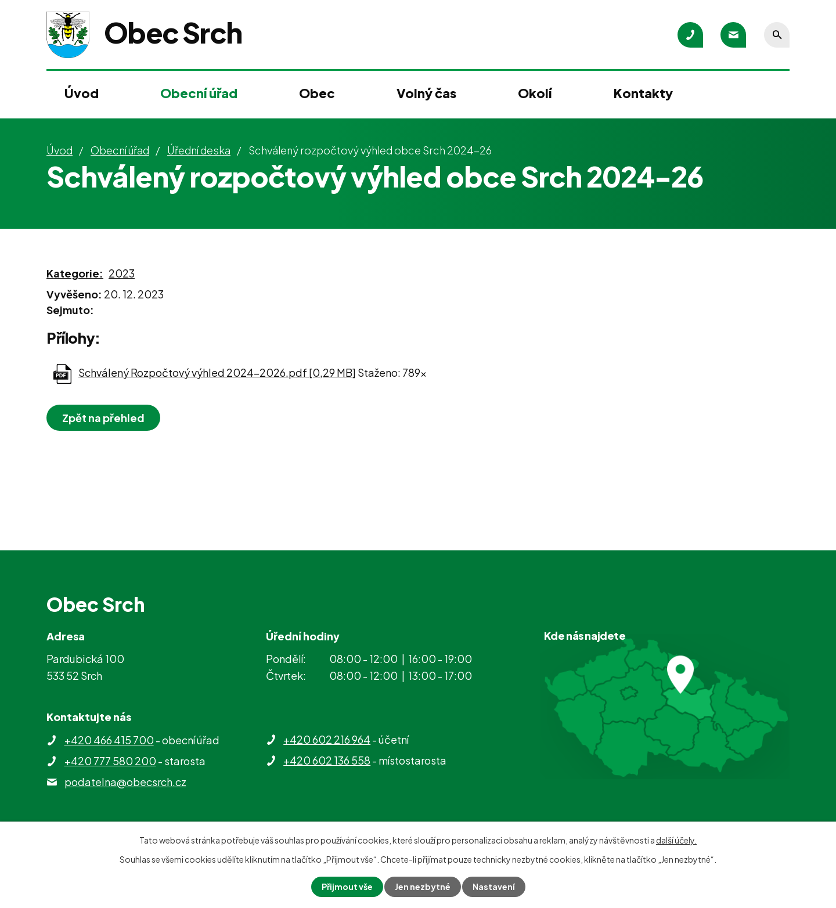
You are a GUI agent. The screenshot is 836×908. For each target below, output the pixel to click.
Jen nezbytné (423, 886)
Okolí (535, 93)
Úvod (81, 93)
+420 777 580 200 (110, 761)
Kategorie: (74, 273)
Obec (317, 93)
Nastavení (494, 886)
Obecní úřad (198, 93)
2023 (122, 273)
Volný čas (426, 93)
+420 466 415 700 (109, 740)
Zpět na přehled (103, 417)
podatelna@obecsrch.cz (125, 781)
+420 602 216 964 (326, 739)
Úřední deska (198, 150)
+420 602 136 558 (326, 760)
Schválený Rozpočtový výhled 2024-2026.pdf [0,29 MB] (217, 372)
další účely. (676, 840)
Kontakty (643, 93)
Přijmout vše (347, 886)
